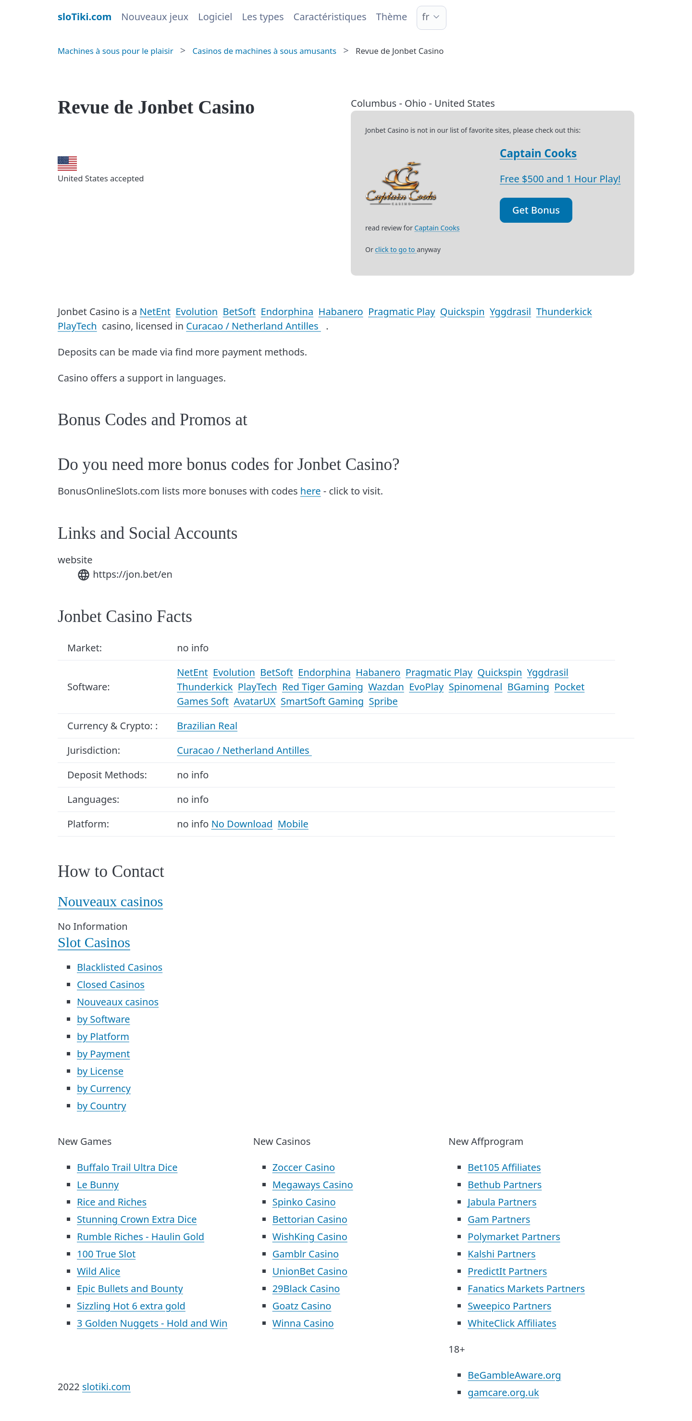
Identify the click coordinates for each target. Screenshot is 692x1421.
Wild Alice (98, 1271)
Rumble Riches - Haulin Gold (140, 1236)
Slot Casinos (94, 942)
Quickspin (462, 311)
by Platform (103, 1036)
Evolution (196, 311)
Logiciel (215, 16)
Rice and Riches (112, 1201)
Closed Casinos (111, 984)
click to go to (396, 249)
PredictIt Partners (507, 1271)
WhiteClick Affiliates (512, 1323)
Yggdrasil (510, 311)
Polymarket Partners (514, 1236)
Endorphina (287, 311)
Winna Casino (303, 1323)
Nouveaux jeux (154, 16)
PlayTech (77, 325)
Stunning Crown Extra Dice (137, 1219)
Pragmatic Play (401, 311)
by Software (103, 1019)
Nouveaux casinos (110, 901)
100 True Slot (106, 1253)
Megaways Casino (312, 1184)
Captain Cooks (538, 153)
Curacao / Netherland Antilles (253, 325)
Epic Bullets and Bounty (130, 1288)
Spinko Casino (304, 1201)
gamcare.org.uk (503, 1392)
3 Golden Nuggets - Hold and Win (152, 1323)
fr (425, 16)
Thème (392, 16)
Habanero (341, 311)
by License (100, 1071)
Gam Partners (499, 1219)
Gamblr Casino (305, 1253)
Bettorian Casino (309, 1219)
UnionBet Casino (309, 1271)
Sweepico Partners (509, 1305)
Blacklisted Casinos (119, 967)
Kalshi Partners (501, 1253)
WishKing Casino (309, 1236)
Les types (263, 16)
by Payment (103, 1053)
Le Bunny (98, 1184)
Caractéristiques (330, 16)
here (310, 490)
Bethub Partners (505, 1184)
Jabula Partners (502, 1201)
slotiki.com (106, 1386)
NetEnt (155, 311)
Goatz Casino (302, 1305)
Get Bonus (536, 209)
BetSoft (239, 311)
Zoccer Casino (303, 1167)
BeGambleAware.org (514, 1375)
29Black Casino (306, 1288)
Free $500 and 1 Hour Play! (560, 178)
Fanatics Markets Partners (526, 1288)
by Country (101, 1105)
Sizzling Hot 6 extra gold (131, 1305)
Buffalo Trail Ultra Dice (127, 1167)
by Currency (104, 1088)
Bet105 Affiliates (504, 1167)
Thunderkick (564, 311)
